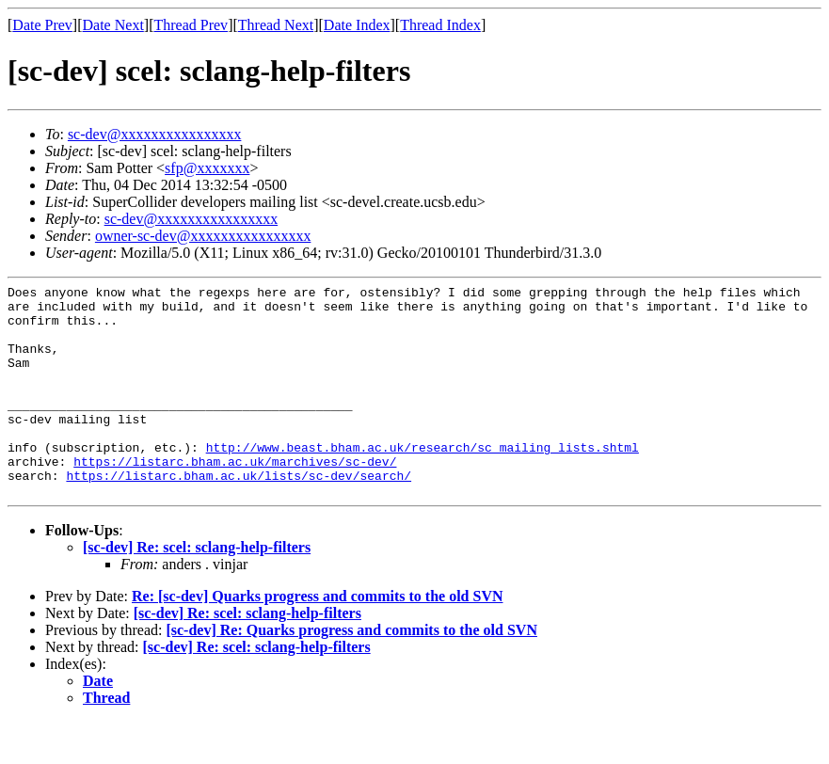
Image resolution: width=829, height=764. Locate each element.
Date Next (113, 25)
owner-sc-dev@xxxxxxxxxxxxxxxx (203, 236)
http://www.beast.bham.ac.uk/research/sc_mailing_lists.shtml (422, 480)
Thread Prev (190, 25)
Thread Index (440, 25)
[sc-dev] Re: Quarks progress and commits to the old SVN (351, 672)
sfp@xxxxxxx (207, 168)
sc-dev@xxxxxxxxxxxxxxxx (155, 134)
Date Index (357, 25)
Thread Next (275, 25)
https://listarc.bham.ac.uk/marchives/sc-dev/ (234, 497)
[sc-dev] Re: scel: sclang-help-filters (197, 589)
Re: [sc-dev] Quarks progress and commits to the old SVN (317, 638)
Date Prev (42, 25)
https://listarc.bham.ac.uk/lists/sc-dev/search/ (238, 514)
